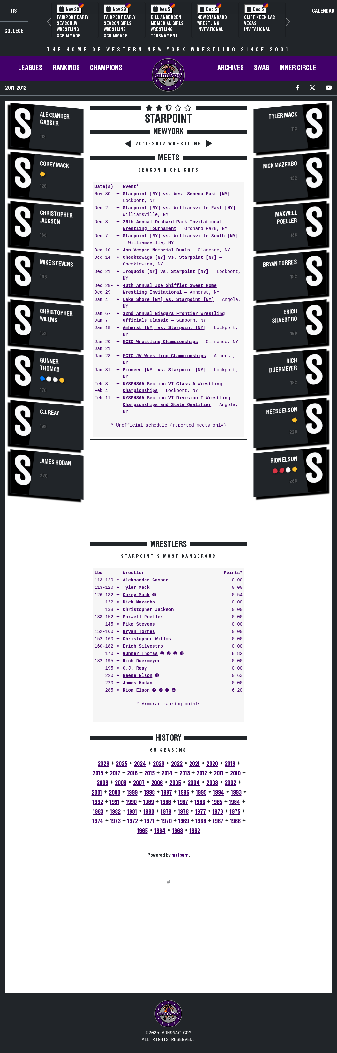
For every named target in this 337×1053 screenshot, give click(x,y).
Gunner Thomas (50, 365)
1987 (183, 802)
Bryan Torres (139, 632)
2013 (184, 773)
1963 (177, 831)
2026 (103, 764)
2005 (175, 783)
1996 (184, 792)
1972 (132, 821)
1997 (166, 792)
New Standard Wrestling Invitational (212, 23)
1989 (148, 802)
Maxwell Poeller (143, 617)
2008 (120, 783)
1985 (217, 802)
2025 (121, 764)
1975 (235, 812)
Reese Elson (137, 676)
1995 (201, 792)
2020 (212, 764)
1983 (98, 812)
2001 (97, 792)
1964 (160, 831)
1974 (98, 821)
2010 (235, 773)
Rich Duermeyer (142, 661)
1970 (166, 821)
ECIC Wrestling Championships (160, 342)
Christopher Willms (56, 316)
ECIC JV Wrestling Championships (164, 356)
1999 (132, 792)
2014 (167, 773)
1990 (131, 802)
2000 (114, 792)
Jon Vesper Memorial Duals (156, 250)
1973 (115, 821)
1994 (218, 792)
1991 (114, 802)
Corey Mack (54, 164)
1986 (200, 802)
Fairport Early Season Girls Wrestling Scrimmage (119, 26)
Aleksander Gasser (55, 119)
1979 (166, 812)
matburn (180, 854)
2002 (230, 783)
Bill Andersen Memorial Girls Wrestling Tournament (167, 26)
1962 (195, 831)
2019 (230, 764)
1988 (166, 802)
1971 (149, 821)
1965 (142, 831)
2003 (212, 783)
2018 (98, 773)
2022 (177, 764)
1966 (235, 821)
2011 (218, 773)
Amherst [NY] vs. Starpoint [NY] (164, 328)
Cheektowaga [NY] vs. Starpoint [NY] (170, 258)
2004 (194, 783)
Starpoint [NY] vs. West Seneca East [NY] (176, 194)
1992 (98, 802)
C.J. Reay (49, 413)
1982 (115, 812)
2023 (158, 764)
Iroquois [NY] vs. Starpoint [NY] (166, 272)
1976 (218, 812)
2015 (149, 773)
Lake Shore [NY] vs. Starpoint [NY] (168, 300)
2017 (115, 773)
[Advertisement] (47, 613)
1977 (200, 812)
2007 (139, 783)
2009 (102, 783)
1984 (234, 802)
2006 (157, 783)
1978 (183, 812)
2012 (202, 773)
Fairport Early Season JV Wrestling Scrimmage (72, 26)
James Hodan (55, 461)
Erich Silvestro (143, 646)
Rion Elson (136, 691)
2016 (132, 773)
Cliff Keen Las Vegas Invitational (259, 23)
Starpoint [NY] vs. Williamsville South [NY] (180, 236)
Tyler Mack (136, 588)
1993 (236, 792)
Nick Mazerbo (139, 602)
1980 (149, 812)
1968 (201, 821)
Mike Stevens (56, 263)
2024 (140, 764)
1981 (132, 812)
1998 (149, 792)
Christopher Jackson (56, 217)
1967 (218, 821)
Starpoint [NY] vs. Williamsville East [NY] (179, 208)
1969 (183, 821)
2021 (194, 764)
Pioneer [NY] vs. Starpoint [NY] (164, 370)
